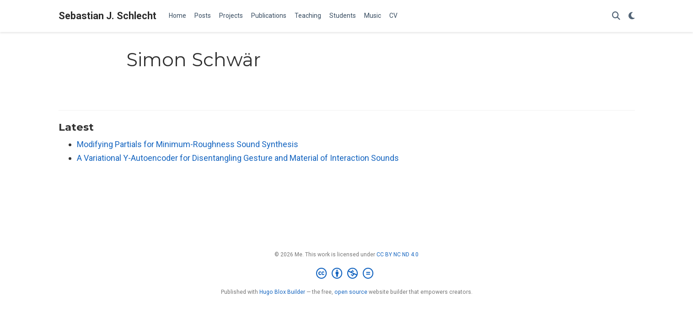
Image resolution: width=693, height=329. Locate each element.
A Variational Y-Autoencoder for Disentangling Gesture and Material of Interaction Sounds (238, 158)
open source (350, 292)
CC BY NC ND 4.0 (397, 254)
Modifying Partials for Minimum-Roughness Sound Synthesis (187, 144)
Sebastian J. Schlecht (107, 15)
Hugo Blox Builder (282, 292)
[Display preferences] (632, 16)
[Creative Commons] (346, 274)
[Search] (616, 16)
